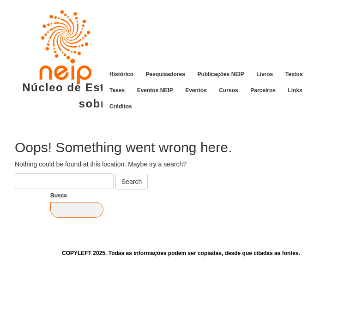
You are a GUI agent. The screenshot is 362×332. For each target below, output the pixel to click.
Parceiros (263, 90)
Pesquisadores (165, 74)
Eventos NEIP (155, 90)
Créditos (120, 106)
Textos (294, 74)
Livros (264, 74)
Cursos (228, 90)
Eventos (196, 90)
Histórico (121, 74)
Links (295, 90)
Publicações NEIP (220, 74)
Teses (117, 90)
